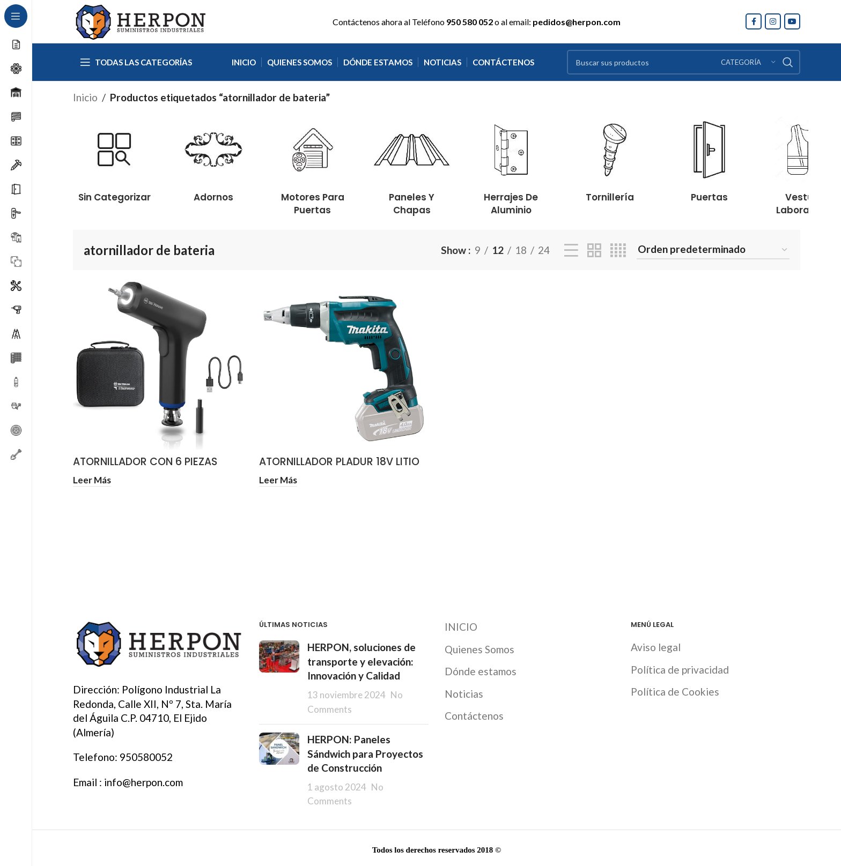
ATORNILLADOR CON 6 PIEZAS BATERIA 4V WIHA (145, 468)
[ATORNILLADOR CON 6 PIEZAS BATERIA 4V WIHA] (158, 366)
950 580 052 (469, 22)
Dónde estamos (481, 669)
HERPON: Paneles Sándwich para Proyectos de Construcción (365, 751)
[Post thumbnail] (279, 676)
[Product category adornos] (213, 156)
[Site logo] (140, 20)
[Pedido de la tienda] (713, 250)
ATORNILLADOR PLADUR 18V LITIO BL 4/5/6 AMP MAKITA (339, 468)
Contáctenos (474, 714)
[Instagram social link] (773, 21)
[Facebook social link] (754, 21)
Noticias (464, 691)
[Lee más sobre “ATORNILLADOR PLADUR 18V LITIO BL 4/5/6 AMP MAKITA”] (278, 480)
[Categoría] (748, 62)
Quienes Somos (479, 647)
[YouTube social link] (792, 21)
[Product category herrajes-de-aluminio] (510, 162)
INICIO (461, 625)
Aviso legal (656, 645)
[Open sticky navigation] (136, 62)
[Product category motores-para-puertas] (313, 162)
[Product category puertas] (709, 156)
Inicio (85, 97)
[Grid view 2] (594, 250)
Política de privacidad (680, 667)
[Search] (683, 62)
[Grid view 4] (618, 250)
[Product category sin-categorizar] (114, 156)
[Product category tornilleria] (610, 156)
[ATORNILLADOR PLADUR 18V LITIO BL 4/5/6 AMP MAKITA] (344, 366)
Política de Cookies (675, 690)
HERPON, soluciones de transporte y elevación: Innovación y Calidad (361, 659)
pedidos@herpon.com (577, 22)
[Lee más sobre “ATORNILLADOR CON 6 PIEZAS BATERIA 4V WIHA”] (92, 480)
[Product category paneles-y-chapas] (411, 162)
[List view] (571, 250)
